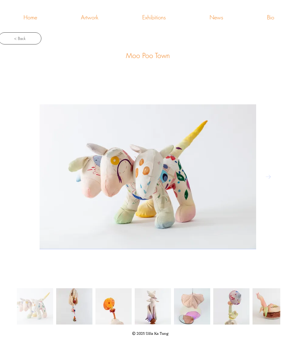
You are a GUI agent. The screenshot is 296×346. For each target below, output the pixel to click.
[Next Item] (268, 177)
